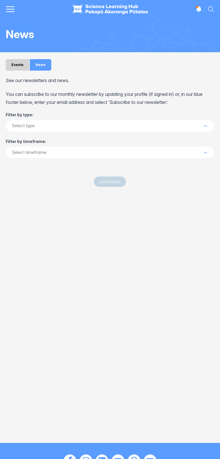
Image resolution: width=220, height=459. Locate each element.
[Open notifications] (198, 9)
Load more (110, 181)
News (41, 65)
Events (17, 65)
